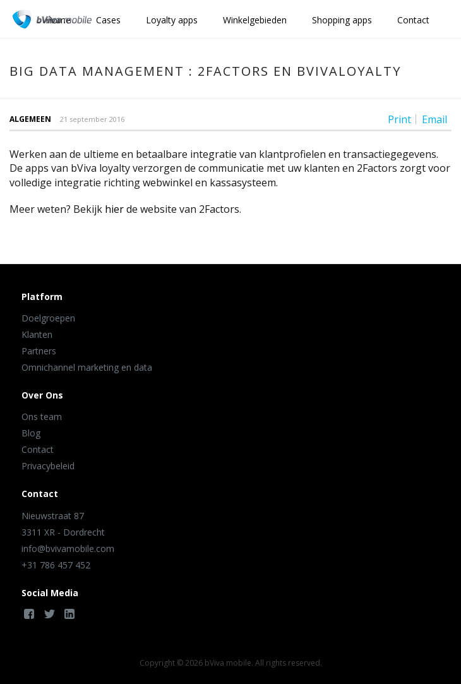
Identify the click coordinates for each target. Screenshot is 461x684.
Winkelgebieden (255, 20)
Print (399, 119)
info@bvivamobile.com (67, 549)
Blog (30, 433)
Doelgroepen (48, 318)
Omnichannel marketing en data (86, 367)
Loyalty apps (172, 20)
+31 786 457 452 (55, 565)
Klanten (36, 334)
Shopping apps (342, 20)
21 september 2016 (92, 119)
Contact (413, 20)
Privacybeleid (48, 466)
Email (434, 119)
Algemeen (30, 119)
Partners (38, 351)
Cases (108, 20)
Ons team (41, 417)
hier (114, 209)
